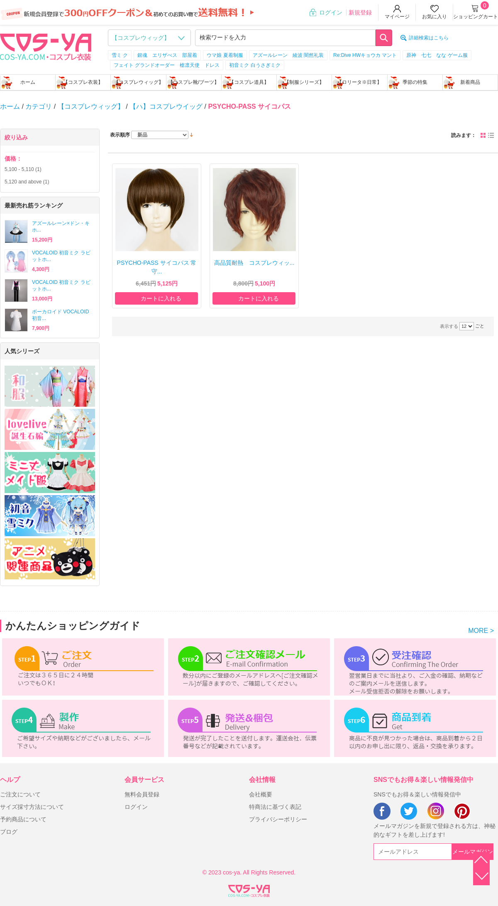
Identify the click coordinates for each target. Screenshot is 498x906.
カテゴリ (38, 106)
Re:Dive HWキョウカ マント (365, 55)
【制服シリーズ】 (304, 82)
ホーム (27, 82)
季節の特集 (415, 82)
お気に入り (434, 17)
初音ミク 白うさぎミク (254, 65)
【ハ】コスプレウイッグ (166, 106)
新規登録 (360, 12)
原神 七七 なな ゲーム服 (436, 55)
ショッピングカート (475, 17)
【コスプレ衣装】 (83, 82)
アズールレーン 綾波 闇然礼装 (288, 55)
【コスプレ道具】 (249, 82)
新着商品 (470, 82)
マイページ (397, 17)
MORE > (481, 630)
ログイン (330, 12)
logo (45, 46)
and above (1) (27, 182)
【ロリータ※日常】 (359, 82)
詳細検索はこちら (429, 38)
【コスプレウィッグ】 (139, 82)
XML (249, 889)
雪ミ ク (120, 55)
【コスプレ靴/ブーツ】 (193, 82)
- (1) (23, 169)
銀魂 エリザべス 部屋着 (167, 55)
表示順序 (120, 135)
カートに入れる (161, 298)
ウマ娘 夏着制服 (225, 55)
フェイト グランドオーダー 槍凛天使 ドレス (167, 65)
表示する (449, 326)
